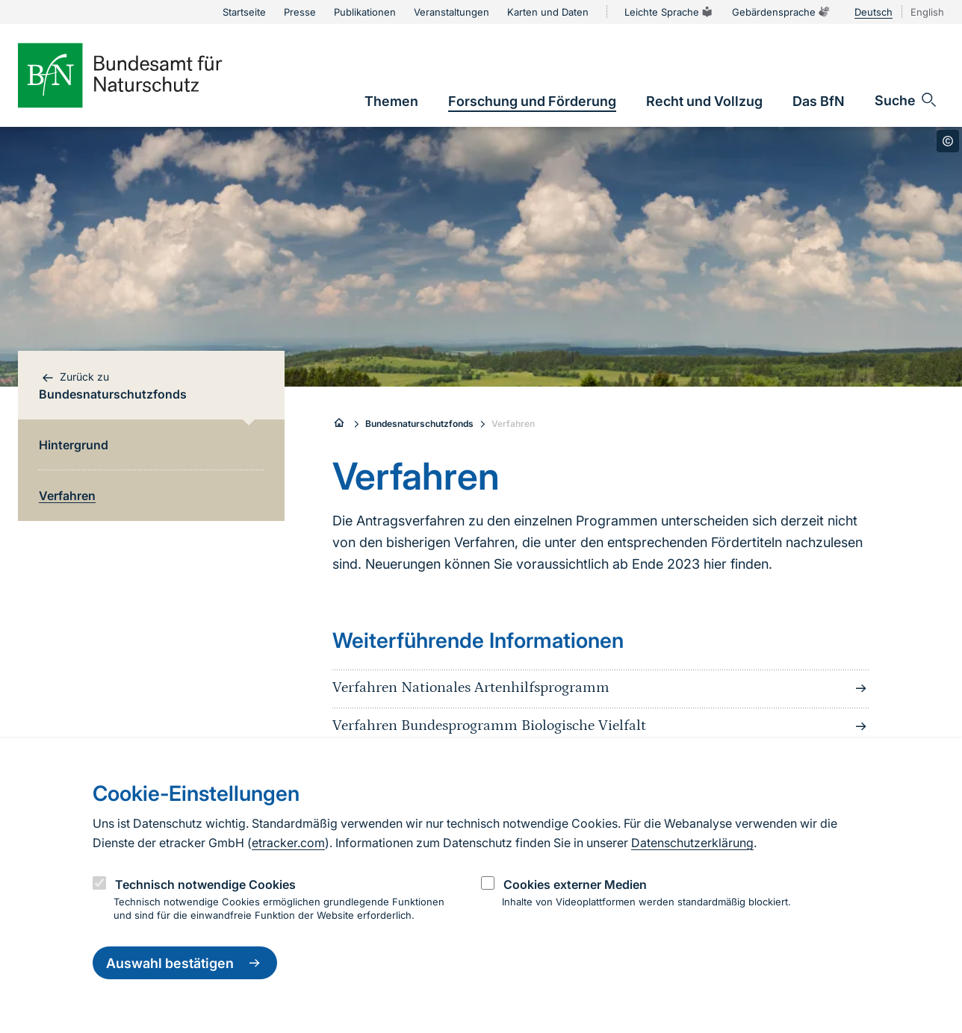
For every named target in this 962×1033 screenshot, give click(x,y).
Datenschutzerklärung (692, 842)
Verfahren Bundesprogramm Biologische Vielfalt (600, 726)
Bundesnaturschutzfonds (419, 423)
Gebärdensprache (781, 12)
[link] (391, 101)
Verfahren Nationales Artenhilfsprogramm (600, 688)
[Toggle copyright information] (948, 141)
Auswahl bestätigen (185, 963)
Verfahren (513, 423)
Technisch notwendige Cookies (205, 884)
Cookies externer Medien (575, 884)
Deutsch (873, 12)
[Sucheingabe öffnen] (906, 100)
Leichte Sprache (669, 12)
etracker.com (288, 842)
